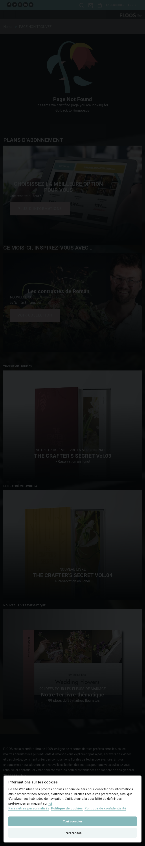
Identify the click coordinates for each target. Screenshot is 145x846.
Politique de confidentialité (105, 808)
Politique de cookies (67, 808)
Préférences (73, 833)
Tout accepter (72, 821)
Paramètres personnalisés (28, 808)
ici (50, 803)
